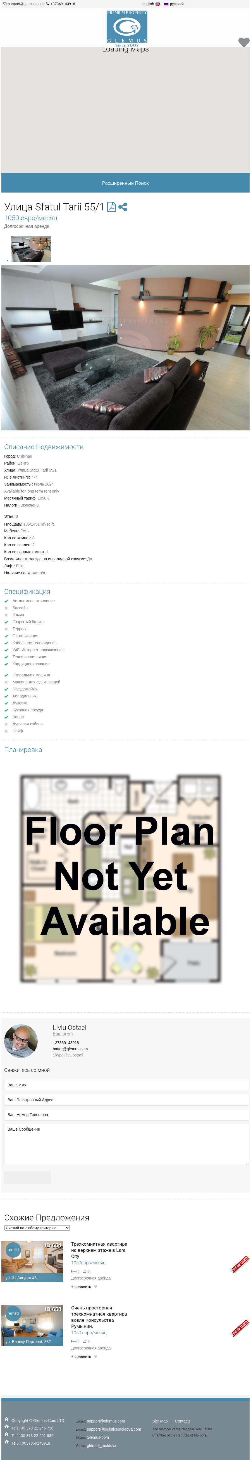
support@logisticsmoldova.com (114, 1429)
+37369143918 (66, 1042)
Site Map (160, 1421)
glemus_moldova (101, 1445)
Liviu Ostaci (70, 1028)
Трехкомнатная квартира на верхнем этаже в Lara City (99, 1250)
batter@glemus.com (70, 1049)
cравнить (81, 1286)
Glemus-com (98, 1437)
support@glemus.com (106, 1421)
